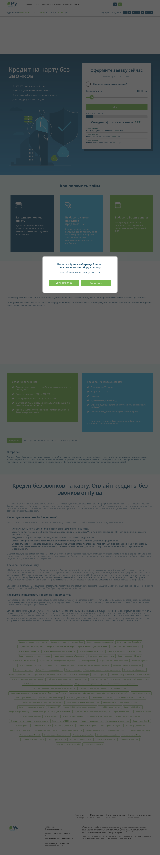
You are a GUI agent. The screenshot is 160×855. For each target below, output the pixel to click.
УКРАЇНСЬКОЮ (64, 283)
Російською (96, 283)
